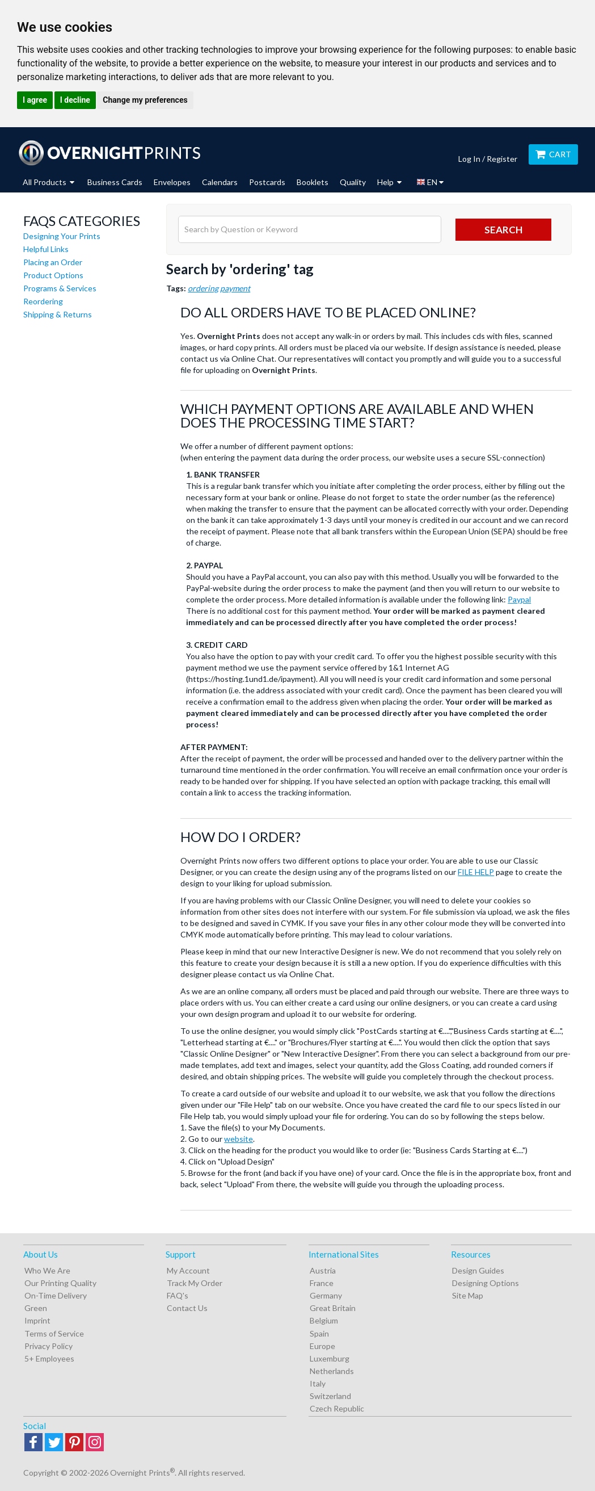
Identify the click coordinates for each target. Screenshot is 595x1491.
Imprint (37, 1320)
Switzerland (330, 1396)
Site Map (467, 1295)
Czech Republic (337, 1408)
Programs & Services (59, 288)
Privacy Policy (48, 1346)
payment (235, 288)
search (503, 230)
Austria (323, 1270)
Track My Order (194, 1283)
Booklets (312, 182)
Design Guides (478, 1270)
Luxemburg (329, 1358)
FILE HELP (476, 872)
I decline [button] (75, 99)
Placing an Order (52, 262)
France (322, 1283)
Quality (353, 182)
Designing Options (485, 1283)
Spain (319, 1333)
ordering (203, 288)
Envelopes (172, 182)
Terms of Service (54, 1333)
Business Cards (114, 182)
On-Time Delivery (55, 1295)
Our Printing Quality (60, 1283)
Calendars (220, 182)
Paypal (519, 599)
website (238, 1139)
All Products (48, 182)
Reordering (43, 301)
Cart (553, 154)
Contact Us (187, 1308)
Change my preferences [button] (145, 99)
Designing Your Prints (61, 236)
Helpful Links (46, 249)
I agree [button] (35, 99)
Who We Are (47, 1270)
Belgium (324, 1320)
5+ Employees (49, 1358)
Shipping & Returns (57, 314)
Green (35, 1308)
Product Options (53, 275)
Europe (322, 1346)
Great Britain (333, 1308)
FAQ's (177, 1295)
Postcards (267, 182)
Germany (326, 1295)
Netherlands (332, 1371)
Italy (318, 1383)
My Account (188, 1270)
